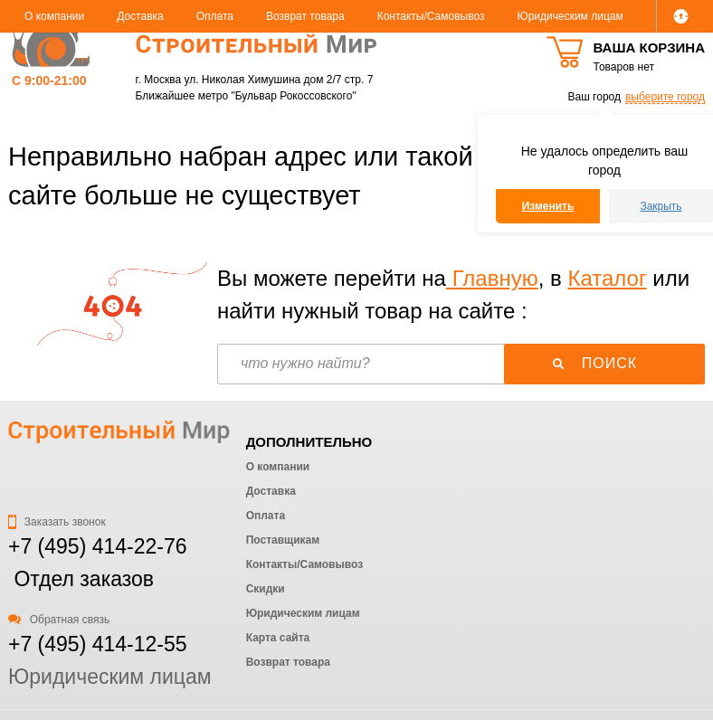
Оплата (214, 16)
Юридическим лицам (570, 16)
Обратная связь (58, 619)
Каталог (606, 278)
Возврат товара (305, 16)
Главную (492, 278)
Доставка (140, 16)
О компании (54, 16)
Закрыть (660, 206)
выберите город (665, 96)
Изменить (548, 206)
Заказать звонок (57, 522)
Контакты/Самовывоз (431, 16)
